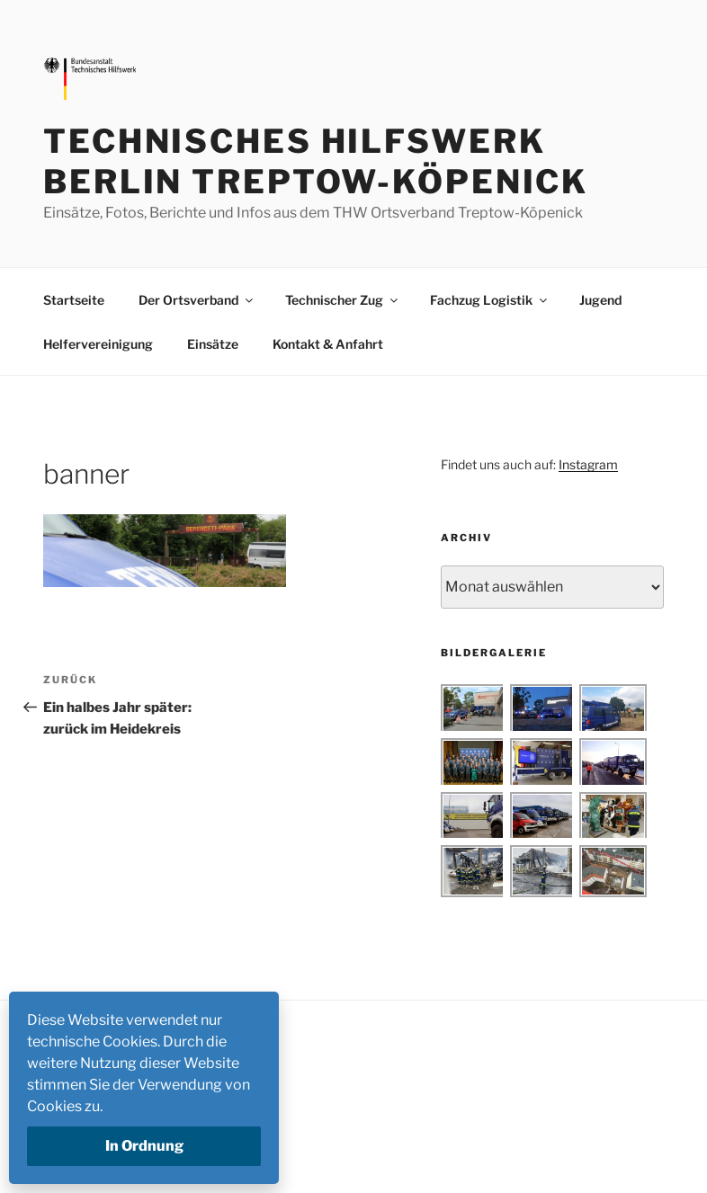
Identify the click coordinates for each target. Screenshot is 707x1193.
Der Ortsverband (197, 299)
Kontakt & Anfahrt (328, 344)
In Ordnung (144, 1145)
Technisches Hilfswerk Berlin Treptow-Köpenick (315, 161)
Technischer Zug (342, 299)
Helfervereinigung (98, 344)
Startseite (73, 299)
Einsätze (212, 344)
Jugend (600, 299)
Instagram (588, 464)
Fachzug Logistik (490, 299)
